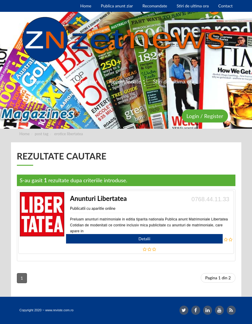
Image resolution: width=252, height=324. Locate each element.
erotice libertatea (68, 133)
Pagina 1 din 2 (218, 277)
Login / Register (205, 116)
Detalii (144, 238)
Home (25, 133)
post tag (41, 133)
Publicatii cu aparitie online (92, 208)
